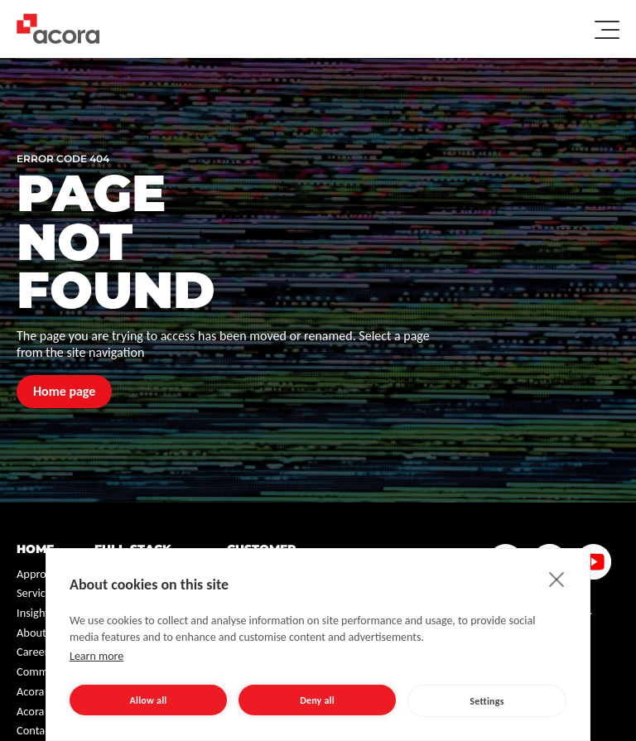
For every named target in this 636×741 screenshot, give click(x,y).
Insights (35, 612)
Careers (35, 651)
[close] (557, 578)
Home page (64, 391)
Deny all (317, 700)
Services (36, 592)
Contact (35, 730)
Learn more (96, 656)
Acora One (42, 691)
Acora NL (38, 711)
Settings (487, 701)
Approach (40, 573)
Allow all (148, 700)
